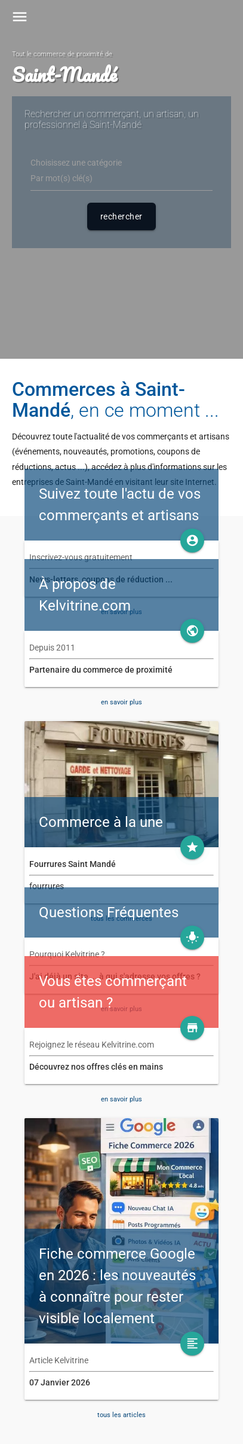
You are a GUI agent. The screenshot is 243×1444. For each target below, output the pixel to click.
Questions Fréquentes (109, 912)
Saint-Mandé (64, 74)
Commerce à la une (101, 822)
